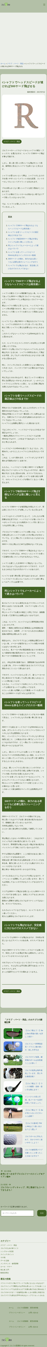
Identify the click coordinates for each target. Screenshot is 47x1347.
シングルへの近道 (7, 1251)
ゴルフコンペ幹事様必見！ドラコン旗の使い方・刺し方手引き (23, 1046)
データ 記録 (5, 1261)
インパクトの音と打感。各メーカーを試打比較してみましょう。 (23, 1100)
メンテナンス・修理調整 (9, 1264)
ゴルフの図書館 (15, 1345)
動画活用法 (5, 1273)
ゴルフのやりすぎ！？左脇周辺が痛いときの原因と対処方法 (22, 1292)
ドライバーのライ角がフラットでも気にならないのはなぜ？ (22, 1283)
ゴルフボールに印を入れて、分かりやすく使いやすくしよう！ (23, 1139)
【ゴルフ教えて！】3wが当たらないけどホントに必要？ (23, 1113)
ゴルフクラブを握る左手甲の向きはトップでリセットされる (22, 1295)
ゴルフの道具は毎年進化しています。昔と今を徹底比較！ (23, 1073)
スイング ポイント (7, 1254)
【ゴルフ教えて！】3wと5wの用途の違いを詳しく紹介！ (23, 1033)
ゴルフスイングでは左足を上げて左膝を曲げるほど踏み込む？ (23, 1289)
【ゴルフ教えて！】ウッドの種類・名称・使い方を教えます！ (23, 1086)
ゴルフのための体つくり (9, 1248)
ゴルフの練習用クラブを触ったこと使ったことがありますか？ (23, 1152)
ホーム (3, 64)
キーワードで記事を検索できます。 (15, 1207)
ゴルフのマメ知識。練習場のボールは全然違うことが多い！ (23, 1060)
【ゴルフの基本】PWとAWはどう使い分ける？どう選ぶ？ (23, 1126)
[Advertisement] (23, 36)
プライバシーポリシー (17, 1327)
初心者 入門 (5, 1270)
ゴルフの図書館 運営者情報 (27, 1321)
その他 (3, 1257)
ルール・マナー (6, 1267)
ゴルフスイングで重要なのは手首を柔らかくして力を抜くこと (23, 1286)
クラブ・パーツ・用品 (15, 64)
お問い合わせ (33, 1327)
